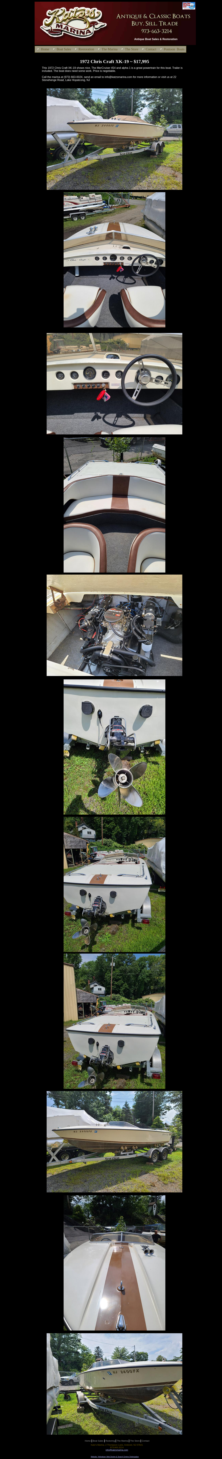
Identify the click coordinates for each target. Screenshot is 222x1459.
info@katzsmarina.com (117, 1450)
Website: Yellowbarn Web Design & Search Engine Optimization (115, 1457)
